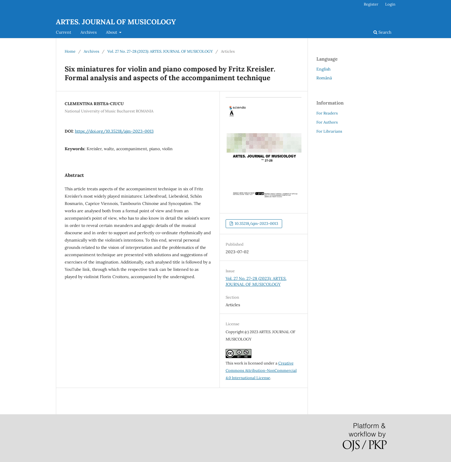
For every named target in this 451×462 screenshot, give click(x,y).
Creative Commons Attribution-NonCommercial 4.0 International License (261, 370)
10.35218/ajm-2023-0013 (256, 223)
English (323, 69)
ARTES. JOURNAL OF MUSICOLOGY (116, 21)
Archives (88, 32)
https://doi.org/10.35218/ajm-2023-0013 (114, 131)
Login (390, 4)
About (112, 32)
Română (324, 78)
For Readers (327, 113)
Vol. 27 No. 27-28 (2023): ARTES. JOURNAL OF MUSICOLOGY (160, 51)
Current (63, 32)
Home (70, 51)
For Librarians (329, 131)
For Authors (327, 122)
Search (382, 32)
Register (371, 4)
